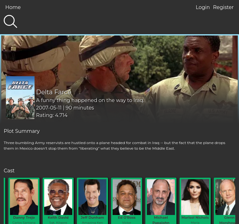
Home (13, 7)
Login (203, 7)
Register (223, 7)
